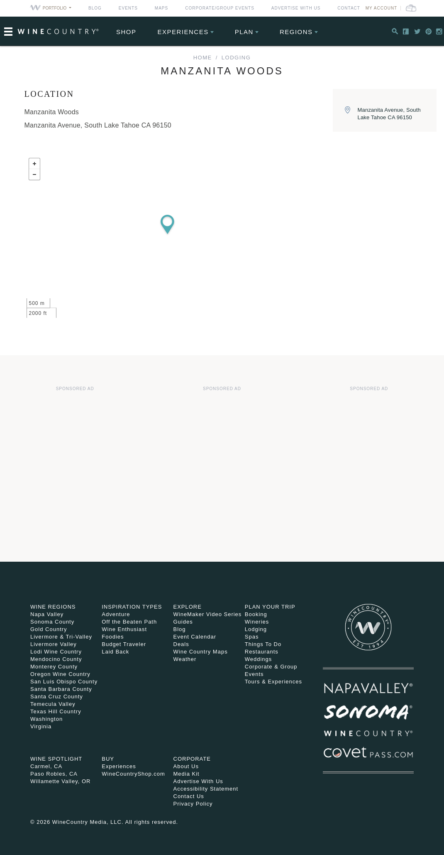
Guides (183, 622)
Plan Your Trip (270, 607)
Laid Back (115, 652)
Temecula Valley (53, 704)
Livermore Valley (53, 644)
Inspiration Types (132, 607)
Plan (244, 31)
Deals (181, 644)
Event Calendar (195, 637)
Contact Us (188, 796)
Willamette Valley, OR (60, 781)
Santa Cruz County (56, 696)
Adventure (116, 614)
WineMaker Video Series (207, 614)
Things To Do (263, 644)
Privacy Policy (193, 804)
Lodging (236, 57)
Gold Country (48, 629)
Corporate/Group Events (219, 8)
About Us (186, 766)
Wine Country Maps (200, 652)
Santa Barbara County (61, 689)
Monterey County (54, 666)
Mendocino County (56, 659)
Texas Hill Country (55, 711)
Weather (185, 659)
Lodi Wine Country (56, 652)
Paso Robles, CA (54, 774)
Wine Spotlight (56, 759)
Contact (348, 8)
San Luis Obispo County (64, 681)
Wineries (257, 622)
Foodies (113, 637)
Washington (46, 719)
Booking (256, 614)
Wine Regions (53, 607)
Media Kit (186, 774)
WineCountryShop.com (133, 774)
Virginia (40, 726)
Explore (187, 607)
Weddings (258, 659)
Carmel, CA (46, 766)
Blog (95, 8)
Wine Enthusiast (124, 629)
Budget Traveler (124, 644)
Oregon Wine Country (60, 674)
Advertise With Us (296, 8)
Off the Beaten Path (129, 622)
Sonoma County (52, 622)
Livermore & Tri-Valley (61, 637)
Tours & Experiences (273, 681)
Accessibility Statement (206, 789)
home (202, 57)
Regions (296, 31)
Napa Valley (46, 614)
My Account (382, 8)
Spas (252, 637)
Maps (161, 8)
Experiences (183, 31)
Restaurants (261, 652)
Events (128, 8)
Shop (126, 31)
